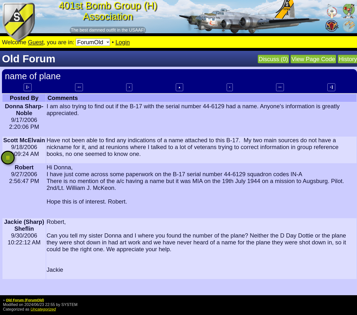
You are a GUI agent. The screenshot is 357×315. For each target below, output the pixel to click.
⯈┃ (331, 87)
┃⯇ (27, 87)
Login (122, 42)
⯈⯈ (280, 87)
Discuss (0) (273, 59)
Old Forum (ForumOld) (25, 300)
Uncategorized (43, 309)
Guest (36, 42)
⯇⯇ (79, 87)
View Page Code (313, 59)
